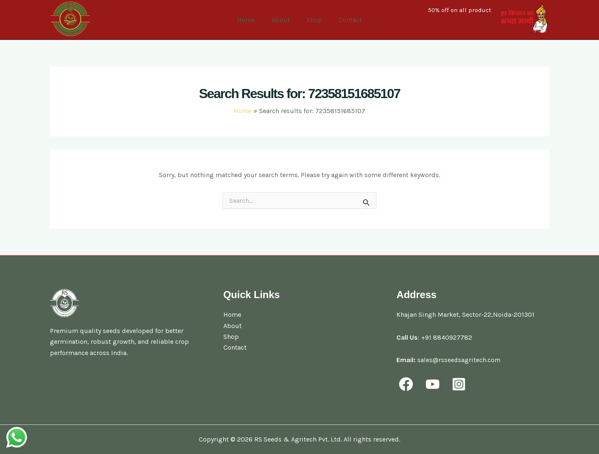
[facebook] (407, 384)
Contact (345, 20)
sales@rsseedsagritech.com (459, 360)
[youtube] (434, 384)
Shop (312, 20)
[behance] (461, 384)
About (282, 20)
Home (251, 20)
